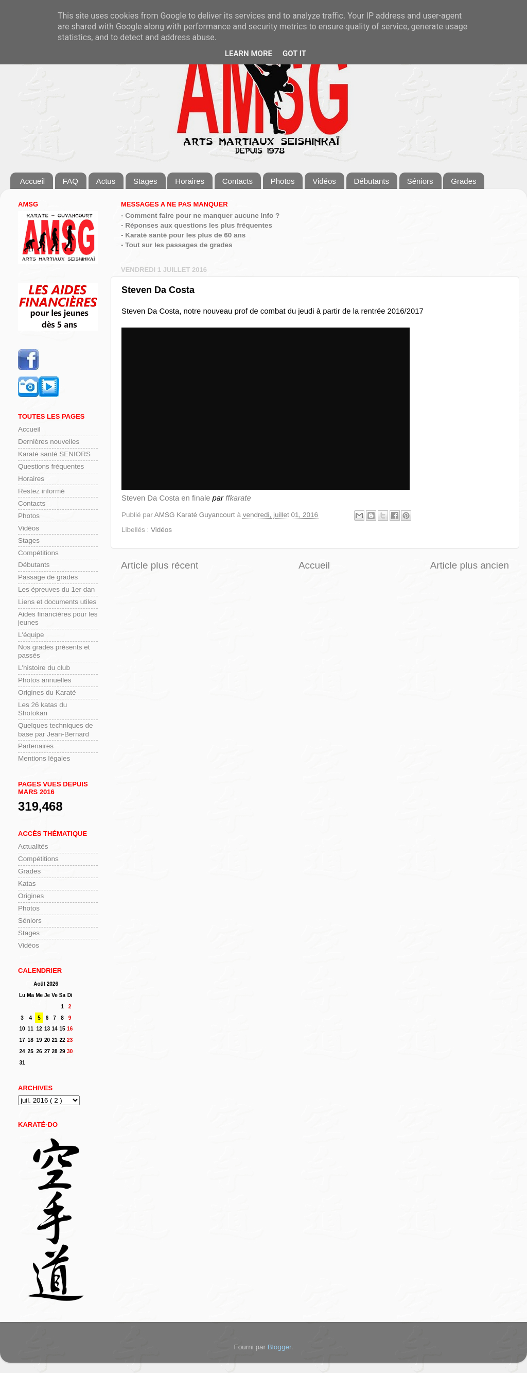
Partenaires (36, 746)
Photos (283, 181)
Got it (294, 53)
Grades (463, 181)
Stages (145, 181)
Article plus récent (159, 565)
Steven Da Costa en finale (165, 498)
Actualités (33, 846)
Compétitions (38, 553)
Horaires (189, 181)
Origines (31, 896)
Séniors (420, 181)
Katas (27, 883)
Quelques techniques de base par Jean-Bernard (55, 729)
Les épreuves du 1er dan (56, 589)
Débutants (371, 181)
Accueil (32, 181)
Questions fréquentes (51, 466)
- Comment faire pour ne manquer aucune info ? (200, 215)
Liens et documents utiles (57, 602)
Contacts (237, 181)
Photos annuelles (45, 680)
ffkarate (238, 498)
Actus (106, 181)
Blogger (279, 1347)
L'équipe (31, 635)
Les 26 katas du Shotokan (42, 709)
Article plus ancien (469, 565)
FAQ (70, 181)
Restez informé (41, 491)
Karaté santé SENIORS (54, 454)
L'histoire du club (44, 668)
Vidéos (324, 181)
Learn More (248, 53)
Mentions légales (44, 758)
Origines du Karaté (47, 692)
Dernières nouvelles (48, 441)
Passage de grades (48, 577)
